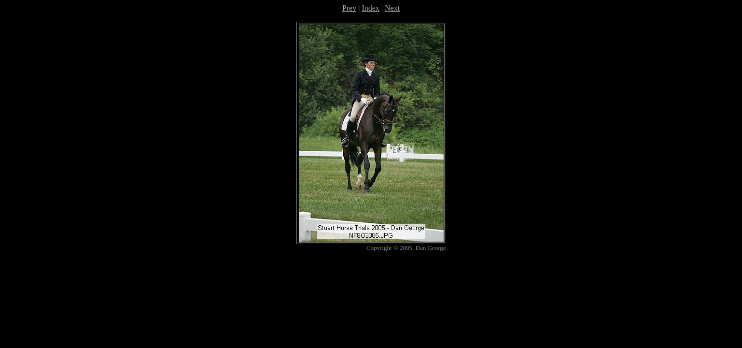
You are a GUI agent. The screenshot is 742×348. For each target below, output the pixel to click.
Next (392, 8)
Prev (349, 8)
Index (370, 8)
